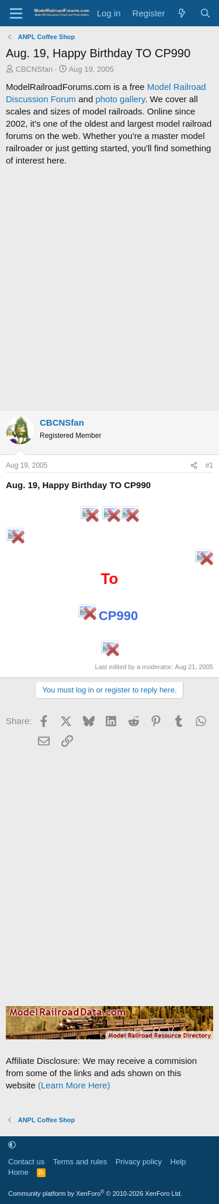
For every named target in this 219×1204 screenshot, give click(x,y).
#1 (209, 465)
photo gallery (120, 99)
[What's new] (182, 13)
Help (178, 1161)
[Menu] (16, 13)
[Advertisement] (109, 288)
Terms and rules (80, 1161)
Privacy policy (139, 1161)
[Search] (205, 13)
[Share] (193, 465)
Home (18, 1172)
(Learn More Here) (74, 1085)
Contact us (26, 1161)
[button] (12, 1144)
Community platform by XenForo (95, 1193)
